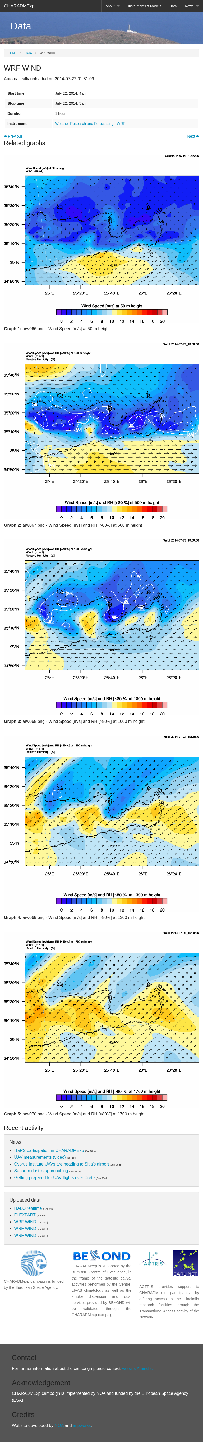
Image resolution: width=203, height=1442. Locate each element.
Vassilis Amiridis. (137, 1368)
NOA (59, 1425)
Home (12, 53)
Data (173, 6)
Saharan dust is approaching (41, 1170)
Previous (13, 136)
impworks (81, 1425)
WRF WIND (47, 53)
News (189, 6)
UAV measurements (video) (40, 1157)
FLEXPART (25, 1215)
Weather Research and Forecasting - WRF (90, 123)
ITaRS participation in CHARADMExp (49, 1150)
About (109, 6)
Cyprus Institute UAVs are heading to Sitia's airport (61, 1164)
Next (193, 136)
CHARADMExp (19, 5)
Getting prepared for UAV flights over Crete (54, 1177)
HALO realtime (28, 1208)
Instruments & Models (144, 6)
